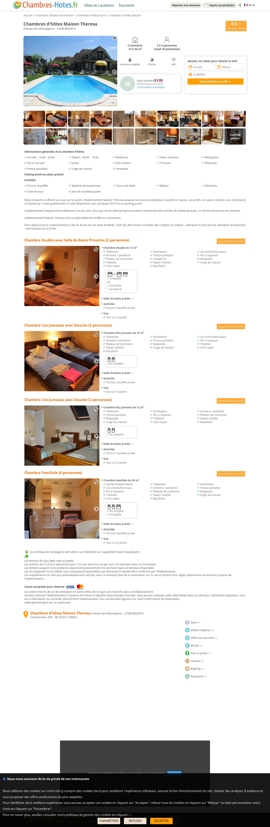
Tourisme (126, 5)
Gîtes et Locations (99, 5)
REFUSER (135, 821)
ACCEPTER (161, 821)
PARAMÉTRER (108, 821)
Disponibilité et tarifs (231, 241)
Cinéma (194, 661)
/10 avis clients (236, 25)
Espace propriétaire (219, 5)
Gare (192, 622)
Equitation (196, 676)
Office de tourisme (201, 638)
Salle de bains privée (117, 298)
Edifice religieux (199, 630)
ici (129, 815)
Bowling (194, 668)
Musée (194, 645)
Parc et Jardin (198, 653)
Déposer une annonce (186, 5)
